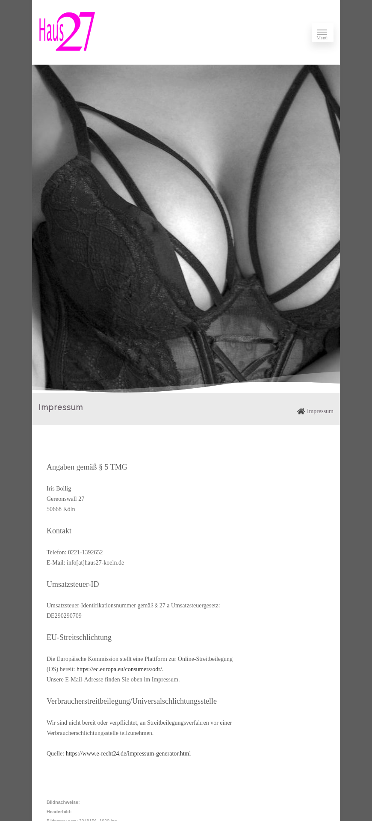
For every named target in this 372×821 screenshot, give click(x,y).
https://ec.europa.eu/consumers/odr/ (119, 669)
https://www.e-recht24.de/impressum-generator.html (128, 753)
